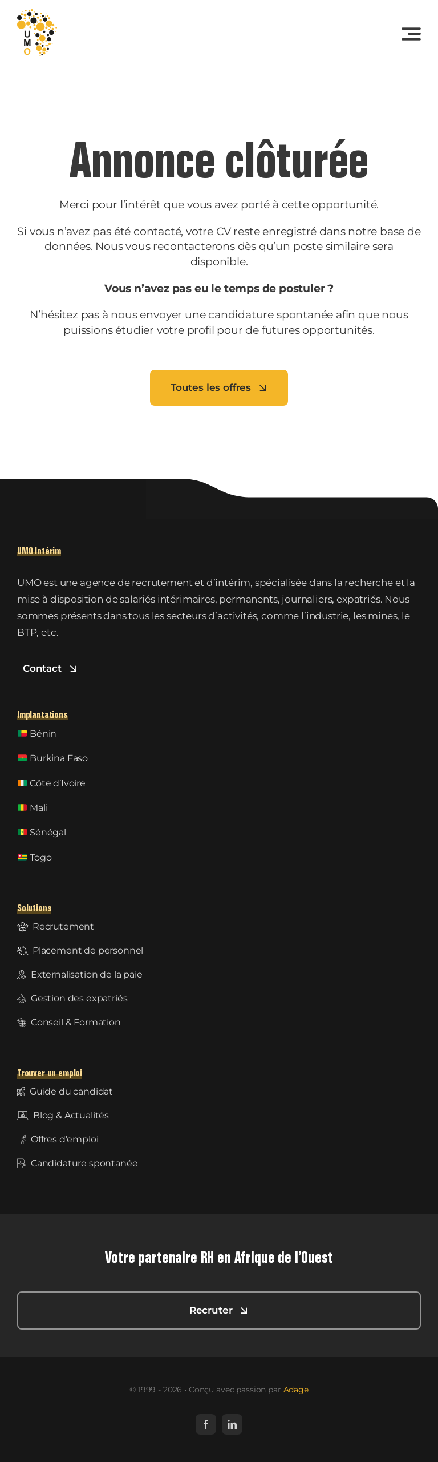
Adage (296, 1389)
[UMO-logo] (37, 13)
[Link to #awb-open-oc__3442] (411, 33)
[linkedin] (232, 1424)
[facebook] (206, 1424)
